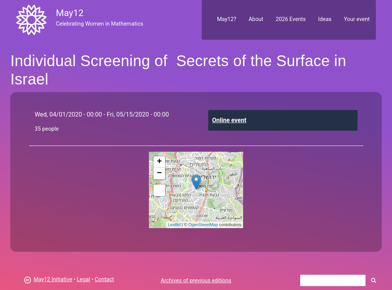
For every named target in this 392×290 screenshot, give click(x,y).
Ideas (325, 19)
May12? (226, 19)
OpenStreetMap (203, 224)
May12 (69, 13)
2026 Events (291, 19)
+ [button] (159, 162)
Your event (356, 19)
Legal (83, 279)
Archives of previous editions (196, 280)
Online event (229, 120)
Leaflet (174, 224)
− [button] (159, 173)
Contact (104, 279)
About (255, 19)
